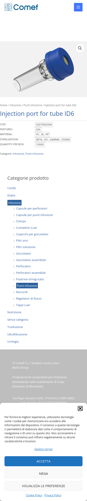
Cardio (11, 188)
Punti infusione (27, 286)
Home (3, 105)
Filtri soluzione (25, 247)
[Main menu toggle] (78, 7)
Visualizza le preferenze (43, 486)
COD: (3, 124)
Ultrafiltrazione (17, 334)
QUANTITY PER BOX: (12, 144)
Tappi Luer (23, 305)
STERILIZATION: (9, 139)
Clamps (21, 221)
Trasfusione (15, 327)
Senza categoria (17, 319)
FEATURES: (6, 129)
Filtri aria (22, 240)
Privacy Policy (52, 495)
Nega (43, 473)
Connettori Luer (26, 228)
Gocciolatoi (23, 253)
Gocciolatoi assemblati (31, 260)
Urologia (13, 341)
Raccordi (22, 292)
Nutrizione (14, 312)
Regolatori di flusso (28, 298)
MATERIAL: (6, 134)
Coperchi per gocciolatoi (32, 234)
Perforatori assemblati (31, 273)
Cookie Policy (34, 495)
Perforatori (23, 266)
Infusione (14, 203)
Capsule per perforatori (31, 208)
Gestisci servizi (43, 449)
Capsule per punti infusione (34, 215)
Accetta (44, 461)
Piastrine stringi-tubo (30, 279)
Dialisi (11, 195)
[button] (80, 408)
